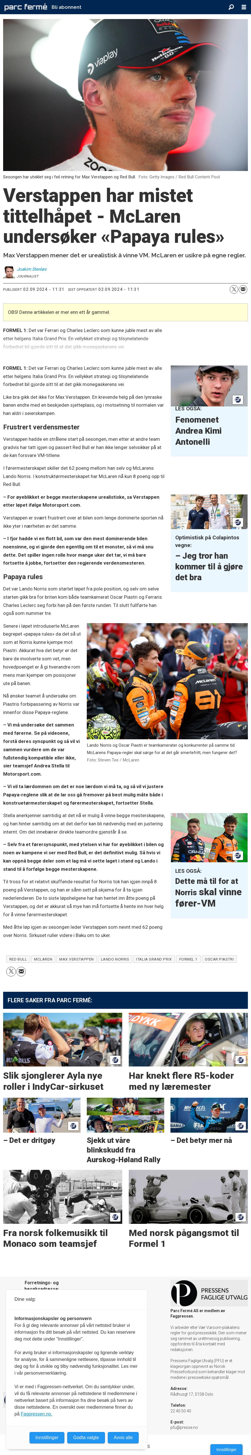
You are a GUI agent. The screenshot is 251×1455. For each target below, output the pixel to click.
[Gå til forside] (26, 7)
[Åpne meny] (244, 7)
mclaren (43, 959)
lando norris (115, 959)
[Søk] (231, 7)
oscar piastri (219, 959)
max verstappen (76, 959)
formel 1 (188, 959)
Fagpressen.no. (36, 1414)
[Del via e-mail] (243, 289)
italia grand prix (154, 959)
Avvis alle (123, 1437)
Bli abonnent (66, 7)
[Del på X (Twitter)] (234, 289)
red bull (18, 959)
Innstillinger (226, 1449)
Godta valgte (86, 1437)
